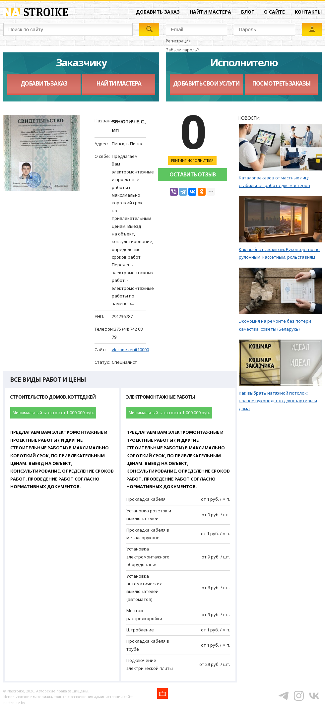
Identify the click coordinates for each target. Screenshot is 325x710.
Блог (247, 12)
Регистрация (178, 41)
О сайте (274, 12)
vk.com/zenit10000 (130, 350)
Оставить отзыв (192, 174)
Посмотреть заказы (281, 83)
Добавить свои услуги (206, 83)
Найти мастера (210, 12)
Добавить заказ (158, 12)
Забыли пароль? (182, 50)
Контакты (308, 12)
